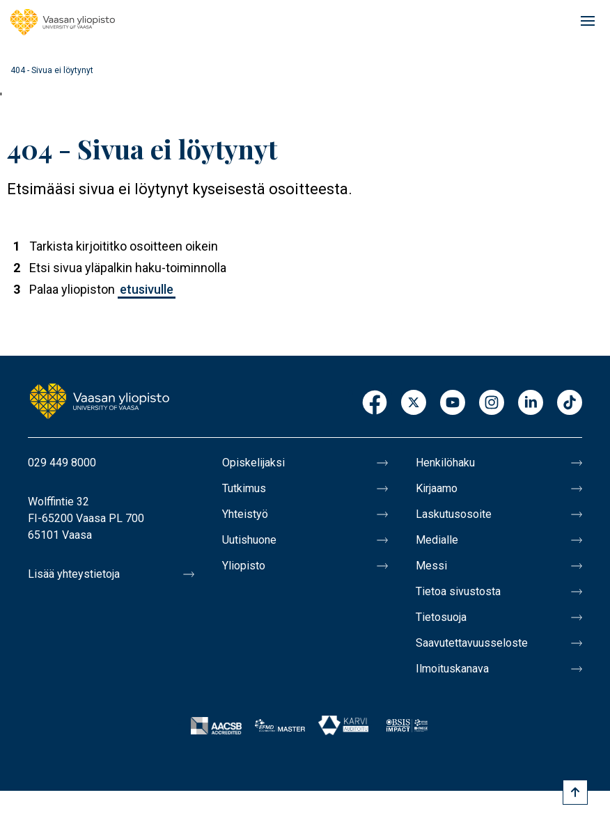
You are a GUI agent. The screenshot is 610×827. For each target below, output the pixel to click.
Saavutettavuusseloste (472, 642)
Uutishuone (249, 539)
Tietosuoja (441, 617)
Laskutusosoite (454, 514)
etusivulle (146, 289)
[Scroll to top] (575, 792)
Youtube (452, 403)
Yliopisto (243, 565)
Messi (431, 565)
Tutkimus (244, 488)
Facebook (374, 403)
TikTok (569, 403)
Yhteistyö (245, 514)
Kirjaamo (437, 488)
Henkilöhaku (445, 462)
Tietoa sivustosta (458, 591)
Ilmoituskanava (452, 668)
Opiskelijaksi (253, 462)
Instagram (491, 403)
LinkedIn (530, 403)
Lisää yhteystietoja (74, 574)
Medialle (437, 539)
